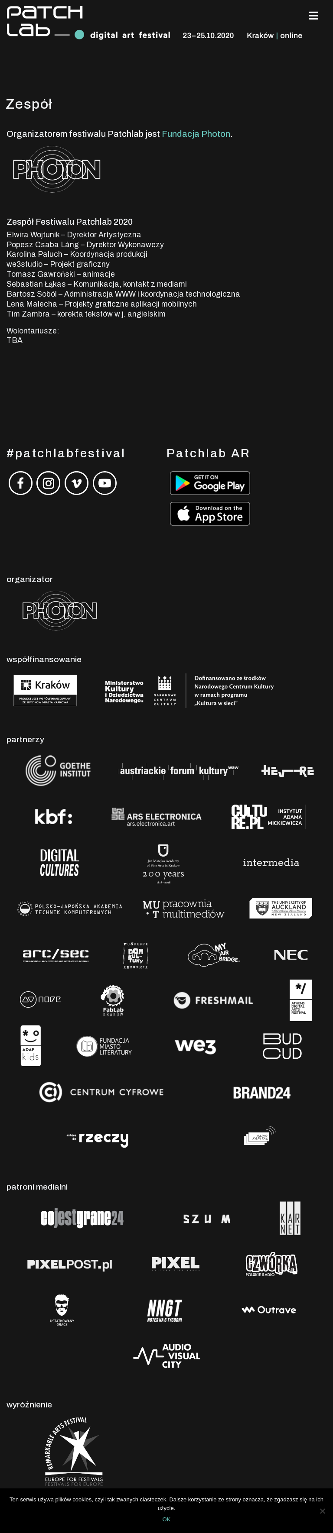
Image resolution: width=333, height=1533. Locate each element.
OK (167, 1519)
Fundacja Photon (196, 134)
